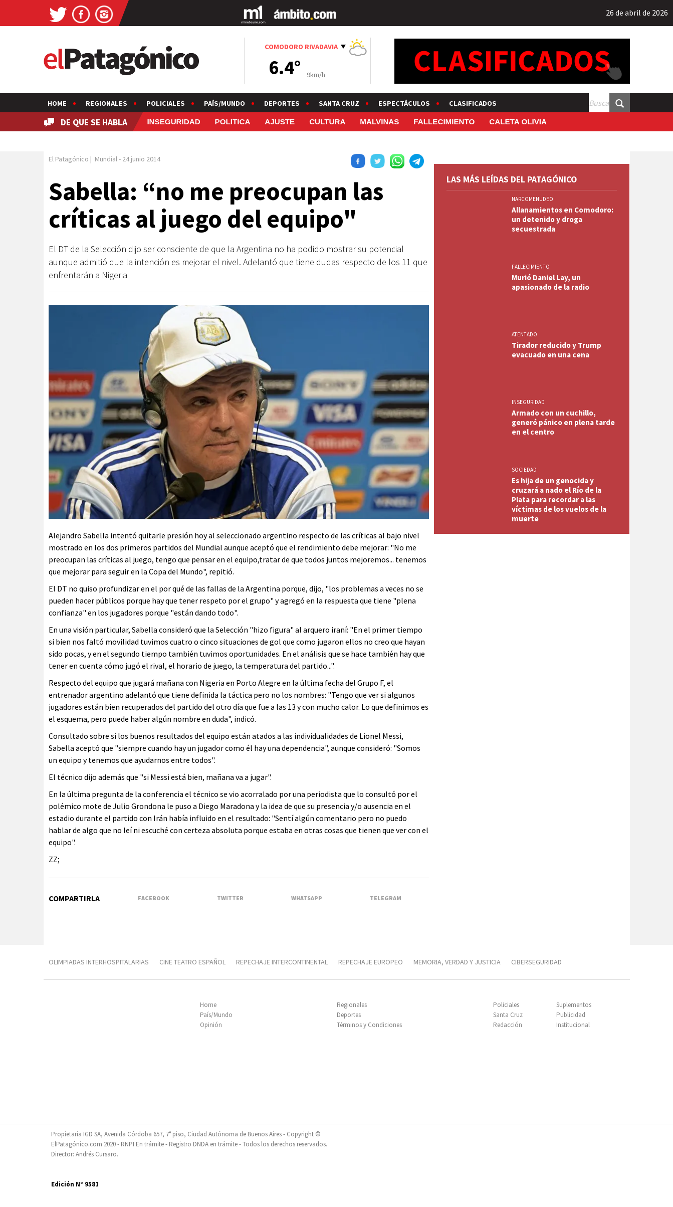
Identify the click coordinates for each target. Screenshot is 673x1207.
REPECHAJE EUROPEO (370, 961)
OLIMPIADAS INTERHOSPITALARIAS (99, 961)
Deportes (282, 103)
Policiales (165, 103)
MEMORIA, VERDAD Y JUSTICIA (457, 961)
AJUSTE (280, 121)
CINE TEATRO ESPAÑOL (192, 961)
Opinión (211, 1025)
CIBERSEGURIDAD (536, 961)
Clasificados (473, 103)
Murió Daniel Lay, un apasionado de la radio (550, 282)
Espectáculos (404, 103)
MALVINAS (379, 121)
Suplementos (573, 1004)
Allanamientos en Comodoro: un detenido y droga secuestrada (562, 219)
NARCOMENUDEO (532, 199)
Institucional (573, 1025)
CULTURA (327, 121)
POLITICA (233, 121)
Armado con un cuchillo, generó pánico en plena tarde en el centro (563, 422)
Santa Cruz (339, 103)
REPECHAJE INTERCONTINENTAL (282, 961)
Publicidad (570, 1015)
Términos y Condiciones (369, 1025)
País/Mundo (224, 103)
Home (57, 103)
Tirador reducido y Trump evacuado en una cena (556, 349)
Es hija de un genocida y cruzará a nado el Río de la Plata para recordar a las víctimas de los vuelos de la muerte (559, 499)
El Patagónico (69, 158)
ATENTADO (524, 334)
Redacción (507, 1025)
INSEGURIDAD (173, 121)
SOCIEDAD (524, 469)
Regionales (106, 103)
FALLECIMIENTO (444, 121)
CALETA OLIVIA (518, 121)
